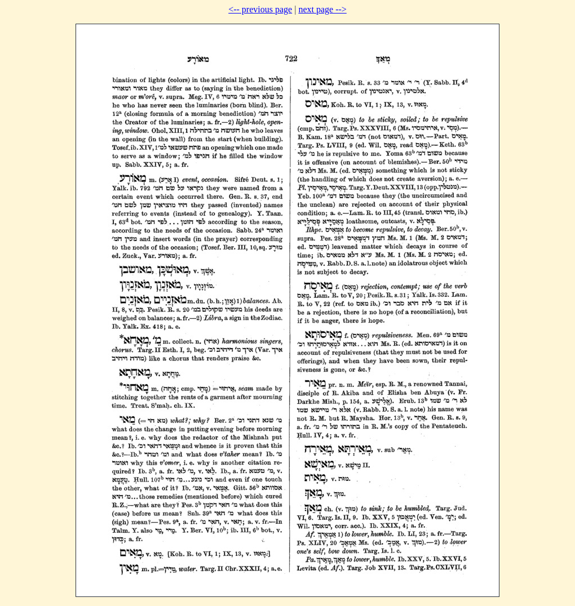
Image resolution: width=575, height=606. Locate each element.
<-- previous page (260, 9)
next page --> (322, 9)
